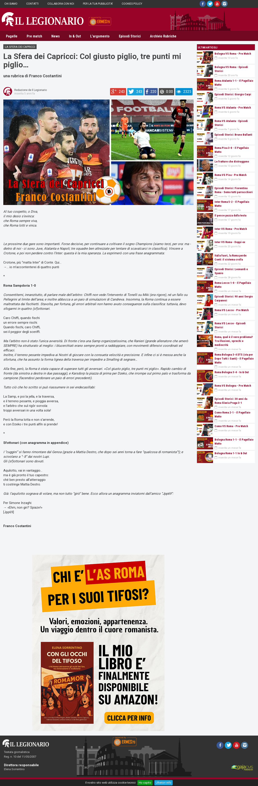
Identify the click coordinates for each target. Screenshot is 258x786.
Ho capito (145, 782)
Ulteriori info (163, 782)
